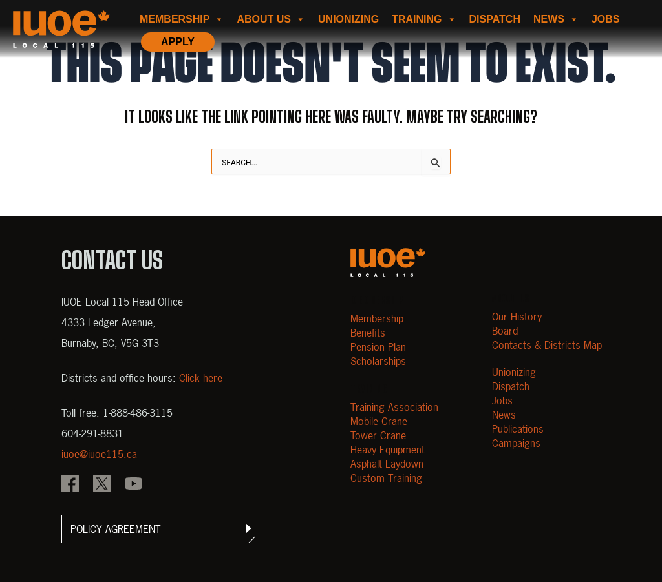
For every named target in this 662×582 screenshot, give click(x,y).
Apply (178, 41)
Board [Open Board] (505, 331)
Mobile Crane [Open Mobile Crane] (378, 421)
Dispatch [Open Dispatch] (510, 386)
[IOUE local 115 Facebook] (70, 485)
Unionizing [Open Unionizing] (514, 372)
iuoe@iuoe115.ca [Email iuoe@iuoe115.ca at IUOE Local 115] (99, 454)
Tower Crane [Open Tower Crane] (378, 435)
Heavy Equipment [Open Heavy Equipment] (387, 449)
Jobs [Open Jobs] (502, 400)
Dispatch (494, 19)
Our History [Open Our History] (517, 316)
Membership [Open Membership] (376, 318)
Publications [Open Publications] (518, 429)
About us (271, 19)
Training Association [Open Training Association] (394, 407)
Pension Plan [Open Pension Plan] (378, 347)
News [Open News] (504, 415)
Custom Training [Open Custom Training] (386, 478)
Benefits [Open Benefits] (367, 333)
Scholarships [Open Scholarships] (378, 361)
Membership (182, 19)
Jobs (606, 19)
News (556, 19)
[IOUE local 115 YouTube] (133, 485)
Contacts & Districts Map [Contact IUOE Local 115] (547, 345)
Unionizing (348, 19)
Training (424, 19)
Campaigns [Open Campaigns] (516, 443)
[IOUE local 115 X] (102, 485)
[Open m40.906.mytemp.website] (387, 262)
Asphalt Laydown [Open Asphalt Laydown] (386, 464)
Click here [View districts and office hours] (200, 378)
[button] (158, 529)
